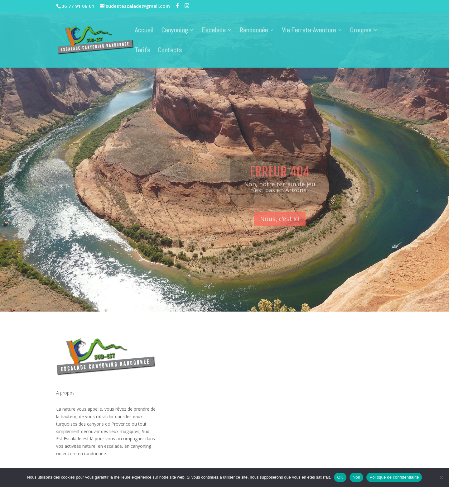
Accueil (144, 31)
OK (340, 477)
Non (356, 477)
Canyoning (174, 31)
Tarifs (142, 51)
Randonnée (253, 31)
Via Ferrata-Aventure (309, 31)
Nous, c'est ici (279, 225)
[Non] (441, 477)
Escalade (213, 31)
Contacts (170, 51)
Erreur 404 (280, 178)
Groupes (360, 31)
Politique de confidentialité (394, 477)
